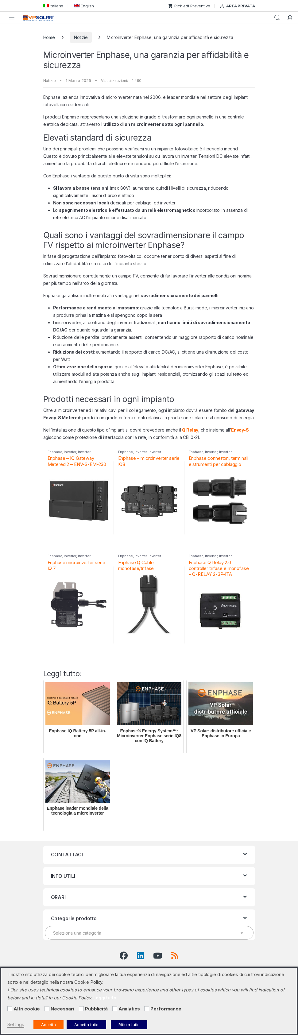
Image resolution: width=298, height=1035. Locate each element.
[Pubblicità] (81, 1008)
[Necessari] (47, 1008)
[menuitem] (53, 5)
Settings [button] (15, 1024)
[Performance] (146, 1008)
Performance (165, 1009)
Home (49, 37)
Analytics (129, 1009)
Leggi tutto (104, 997)
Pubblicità (96, 1009)
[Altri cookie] (9, 1008)
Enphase (55, 452)
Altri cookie (27, 1009)
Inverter (70, 452)
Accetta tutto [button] (86, 1024)
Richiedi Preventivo (189, 5)
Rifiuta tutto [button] (129, 1024)
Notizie (81, 37)
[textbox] (149, 933)
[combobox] (149, 933)
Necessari (62, 1009)
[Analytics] (114, 1008)
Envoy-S (240, 429)
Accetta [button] (48, 1024)
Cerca (277, 17)
